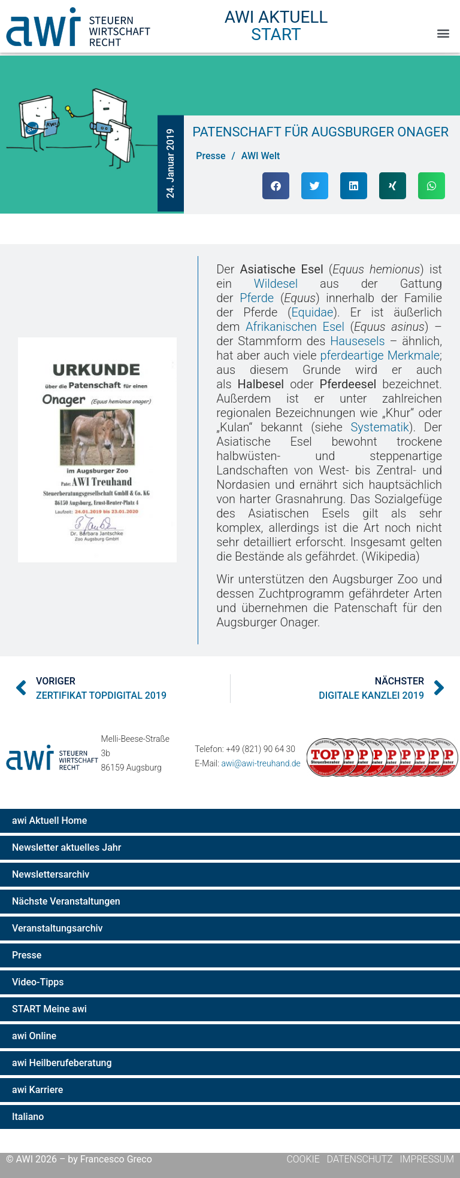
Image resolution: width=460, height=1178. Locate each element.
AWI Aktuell (276, 17)
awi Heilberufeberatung (62, 1063)
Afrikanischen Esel (295, 326)
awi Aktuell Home (49, 820)
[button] (443, 33)
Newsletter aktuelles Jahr (66, 847)
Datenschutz (360, 1159)
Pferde (257, 298)
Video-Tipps (38, 982)
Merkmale (414, 355)
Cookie (304, 1159)
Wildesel (276, 283)
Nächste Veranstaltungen (66, 901)
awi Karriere (37, 1089)
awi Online (34, 1036)
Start (276, 34)
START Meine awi (49, 1009)
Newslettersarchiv (50, 874)
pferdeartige (352, 355)
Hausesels (358, 341)
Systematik (380, 427)
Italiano (28, 1116)
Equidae (313, 312)
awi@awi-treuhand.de (261, 763)
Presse (26, 955)
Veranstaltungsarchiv (57, 928)
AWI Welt (260, 156)
